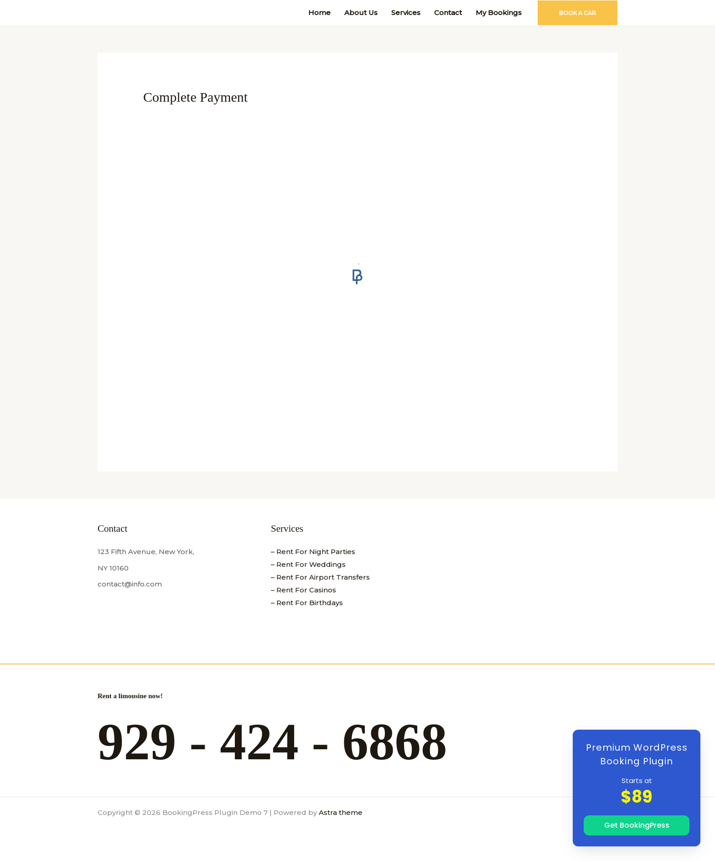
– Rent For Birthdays (307, 602)
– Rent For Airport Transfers (320, 577)
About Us (361, 12)
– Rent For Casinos (303, 590)
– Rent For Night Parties (313, 551)
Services (405, 12)
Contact (448, 12)
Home (319, 12)
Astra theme (341, 812)
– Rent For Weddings (308, 564)
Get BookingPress (636, 825)
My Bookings (499, 12)
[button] (577, 12)
